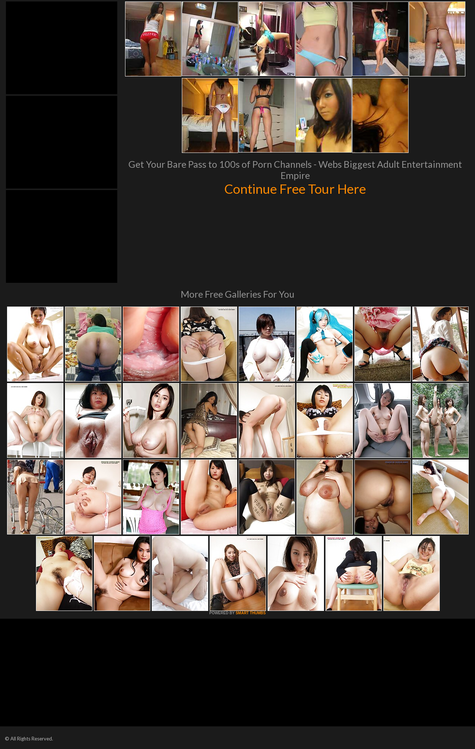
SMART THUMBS (251, 613)
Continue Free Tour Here (295, 188)
